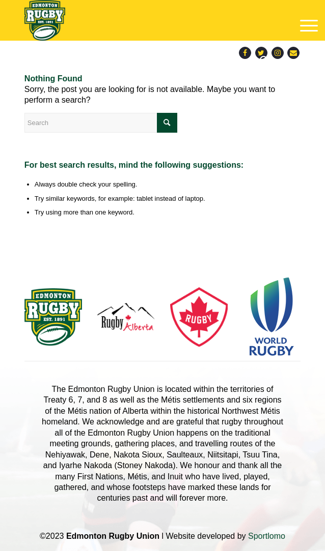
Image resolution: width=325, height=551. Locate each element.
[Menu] (305, 26)
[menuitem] (264, 61)
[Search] (264, 61)
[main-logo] (135, 20)
